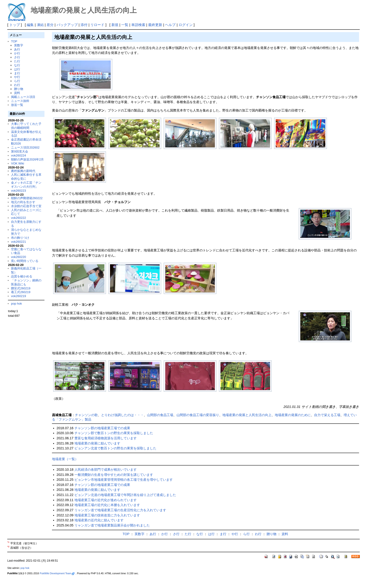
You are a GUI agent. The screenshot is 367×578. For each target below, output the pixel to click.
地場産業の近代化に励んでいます (99, 520)
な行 (17, 65)
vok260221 (18, 241)
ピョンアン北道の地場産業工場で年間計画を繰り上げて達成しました (125, 495)
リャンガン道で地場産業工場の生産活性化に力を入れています (120, 510)
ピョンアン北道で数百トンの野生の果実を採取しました (115, 448)
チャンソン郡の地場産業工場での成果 (102, 428)
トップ (14, 25)
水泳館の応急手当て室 (26, 206)
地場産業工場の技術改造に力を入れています (107, 515)
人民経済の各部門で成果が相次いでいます (105, 469)
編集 (30, 25)
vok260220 (18, 257)
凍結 (40, 25)
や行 (17, 77)
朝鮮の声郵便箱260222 (26, 198)
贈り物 (18, 89)
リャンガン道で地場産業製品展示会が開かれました (112, 525)
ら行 (17, 81)
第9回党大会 (19, 151)
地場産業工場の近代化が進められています (105, 500)
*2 (97, 96)
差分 (50, 25)
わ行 (17, 85)
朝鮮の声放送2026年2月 (27, 159)
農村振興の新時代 (23, 171)
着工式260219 (20, 292)
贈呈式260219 (20, 288)
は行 (17, 69)
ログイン (186, 25)
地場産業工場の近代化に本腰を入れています (107, 505)
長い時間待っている (24, 261)
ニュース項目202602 (25, 147)
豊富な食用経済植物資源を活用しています (105, 438)
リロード (97, 25)
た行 (17, 61)
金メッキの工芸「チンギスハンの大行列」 (26, 184)
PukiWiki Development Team (57, 573)
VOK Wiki (17, 163)
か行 (17, 53)
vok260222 (18, 218)
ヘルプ (170, 25)
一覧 (124, 25)
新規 (114, 25)
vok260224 (18, 155)
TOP (14, 41)
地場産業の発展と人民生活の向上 (247, 415)
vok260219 (18, 296)
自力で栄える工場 (327, 415)
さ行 (17, 57)
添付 (84, 25)
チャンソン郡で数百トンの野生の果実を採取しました (113, 433)
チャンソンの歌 (86, 415)
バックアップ (67, 25)
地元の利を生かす (23, 202)
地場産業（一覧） (65, 459)
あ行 (17, 49)
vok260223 (18, 190)
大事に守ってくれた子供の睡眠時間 (26, 126)
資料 (17, 93)
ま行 (17, 73)
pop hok (16, 303)
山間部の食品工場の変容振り (197, 415)
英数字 (18, 45)
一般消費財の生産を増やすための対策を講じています (113, 475)
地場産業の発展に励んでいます (97, 443)
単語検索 (138, 25)
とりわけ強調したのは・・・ (122, 415)
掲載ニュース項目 (23, 97)
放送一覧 (17, 105)
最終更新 (155, 25)
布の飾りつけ (20, 237)
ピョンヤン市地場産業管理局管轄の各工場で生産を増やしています (123, 479)
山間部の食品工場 (160, 415)
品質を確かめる (21, 276)
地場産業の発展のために (293, 415)
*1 (76, 96)
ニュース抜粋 (20, 101)
